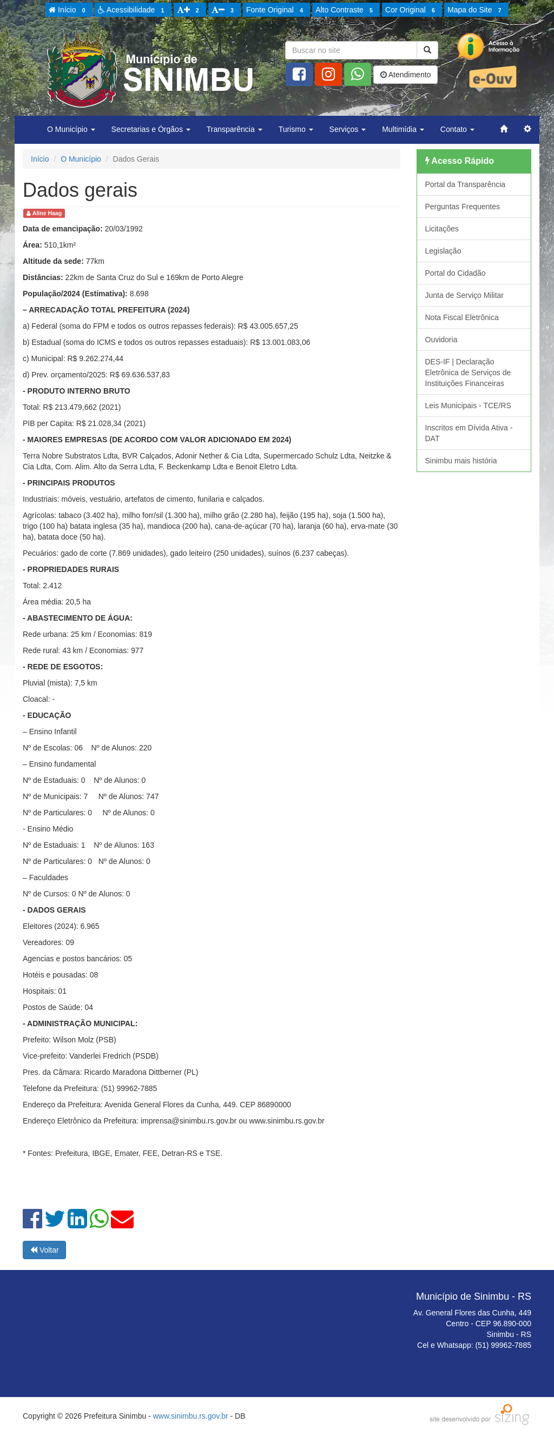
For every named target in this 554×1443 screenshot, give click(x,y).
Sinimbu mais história (461, 460)
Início (69, 10)
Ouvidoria (441, 339)
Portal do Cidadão (455, 273)
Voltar (44, 1250)
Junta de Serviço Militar (464, 295)
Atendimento (405, 74)
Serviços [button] (347, 129)
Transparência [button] (234, 129)
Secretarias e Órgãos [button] (150, 129)
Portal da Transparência (465, 184)
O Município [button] (71, 129)
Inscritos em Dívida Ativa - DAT (469, 433)
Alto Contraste (345, 10)
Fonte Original (276, 10)
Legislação (443, 251)
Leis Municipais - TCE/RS (468, 405)
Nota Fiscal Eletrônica (462, 317)
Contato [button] (457, 129)
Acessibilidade (133, 10)
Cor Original (411, 10)
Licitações (442, 228)
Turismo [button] (296, 129)
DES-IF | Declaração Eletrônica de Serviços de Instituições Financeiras (468, 372)
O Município (81, 159)
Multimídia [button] (403, 129)
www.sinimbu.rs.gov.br (190, 1416)
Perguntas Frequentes (462, 206)
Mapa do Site (476, 10)
